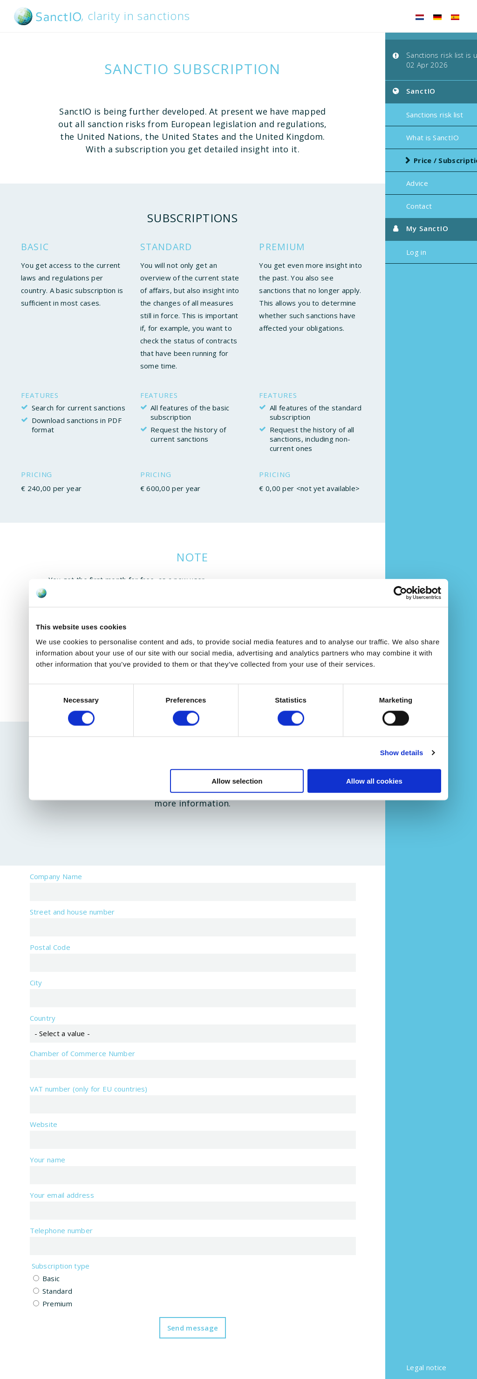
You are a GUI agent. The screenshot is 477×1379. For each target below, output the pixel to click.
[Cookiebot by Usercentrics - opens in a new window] (400, 593)
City (26, 995)
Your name (37, 1172)
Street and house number (62, 924)
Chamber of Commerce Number (72, 1066)
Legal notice (406, 1367)
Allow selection (236, 781)
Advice (397, 186)
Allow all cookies (374, 781)
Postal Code (40, 959)
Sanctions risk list (414, 117)
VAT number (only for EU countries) (78, 1101)
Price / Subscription (429, 163)
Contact (399, 208)
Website (34, 1136)
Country (33, 1030)
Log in (396, 254)
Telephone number (51, 1243)
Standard (47, 1303)
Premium (47, 1316)
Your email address (52, 1207)
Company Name (46, 889)
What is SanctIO (412, 140)
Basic (41, 1291)
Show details (401, 753)
